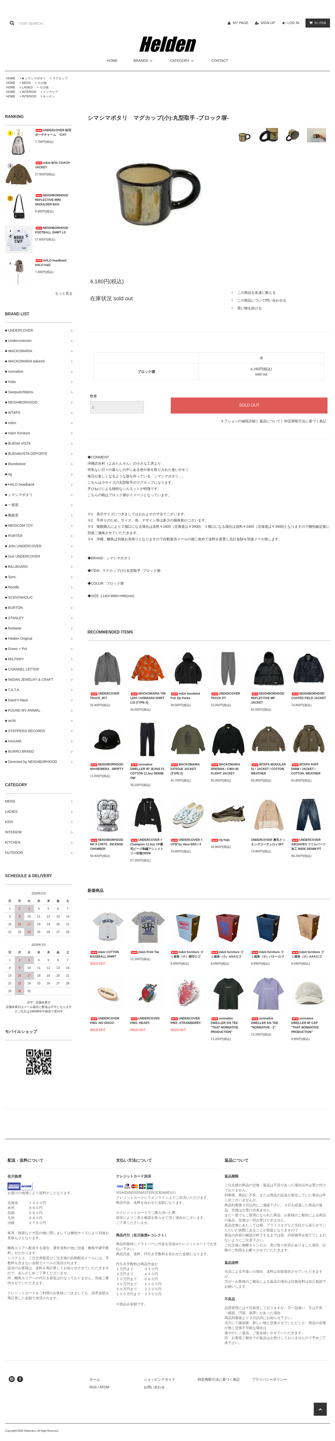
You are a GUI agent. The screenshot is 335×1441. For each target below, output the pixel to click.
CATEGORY (182, 61)
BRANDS (144, 61)
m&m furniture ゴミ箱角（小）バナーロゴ (267, 954)
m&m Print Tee (144, 952)
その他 (42, 83)
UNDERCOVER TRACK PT (225, 696)
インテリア (50, 92)
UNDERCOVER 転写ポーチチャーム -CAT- (53, 132)
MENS (26, 83)
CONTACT (219, 61)
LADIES (27, 87)
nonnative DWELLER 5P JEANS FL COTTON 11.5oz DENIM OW (147, 771)
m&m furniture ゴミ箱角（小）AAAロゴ (227, 954)
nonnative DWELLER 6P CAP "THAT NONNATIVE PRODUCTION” (305, 1025)
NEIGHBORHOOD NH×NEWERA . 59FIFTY (107, 767)
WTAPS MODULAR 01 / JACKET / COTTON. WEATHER (268, 769)
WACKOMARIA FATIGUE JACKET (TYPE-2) (185, 769)
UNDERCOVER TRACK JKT (104, 696)
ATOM (104, 1387)
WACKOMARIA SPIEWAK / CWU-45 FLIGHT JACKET (225, 769)
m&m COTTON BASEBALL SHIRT (104, 954)
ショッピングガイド (159, 1379)
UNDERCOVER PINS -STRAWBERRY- (186, 1021)
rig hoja (220, 840)
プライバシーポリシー (269, 1379)
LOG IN (293, 23)
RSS (93, 1387)
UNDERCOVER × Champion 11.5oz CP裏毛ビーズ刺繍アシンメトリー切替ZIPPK (146, 846)
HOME (112, 61)
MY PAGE (240, 23)
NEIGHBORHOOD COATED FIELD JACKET (308, 696)
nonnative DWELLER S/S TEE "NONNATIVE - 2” (264, 1023)
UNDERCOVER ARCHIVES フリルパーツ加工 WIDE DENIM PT (308, 844)
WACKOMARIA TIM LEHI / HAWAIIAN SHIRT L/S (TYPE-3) (148, 698)
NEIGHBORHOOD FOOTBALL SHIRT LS (51, 230)
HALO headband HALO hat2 (50, 263)
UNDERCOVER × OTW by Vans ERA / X (186, 842)
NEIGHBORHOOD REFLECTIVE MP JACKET (267, 698)
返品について (270, 421)
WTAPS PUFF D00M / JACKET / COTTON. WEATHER (305, 769)
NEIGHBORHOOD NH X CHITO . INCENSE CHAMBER (106, 844)
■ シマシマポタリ (34, 78)
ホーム (95, 1379)
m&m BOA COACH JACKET (52, 165)
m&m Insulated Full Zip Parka (185, 696)
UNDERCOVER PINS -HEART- (145, 1021)
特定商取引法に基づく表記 (305, 421)
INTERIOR (29, 92)
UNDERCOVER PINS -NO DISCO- (104, 1021)
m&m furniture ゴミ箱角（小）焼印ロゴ (186, 954)
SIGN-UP (268, 23)
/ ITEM (316, 23)
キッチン (49, 96)
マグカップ (60, 78)
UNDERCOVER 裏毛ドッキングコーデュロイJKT (268, 842)
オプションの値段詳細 (238, 421)
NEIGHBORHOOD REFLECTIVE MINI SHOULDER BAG (51, 200)
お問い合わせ (154, 1387)
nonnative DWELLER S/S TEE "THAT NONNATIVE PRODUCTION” (224, 1025)
